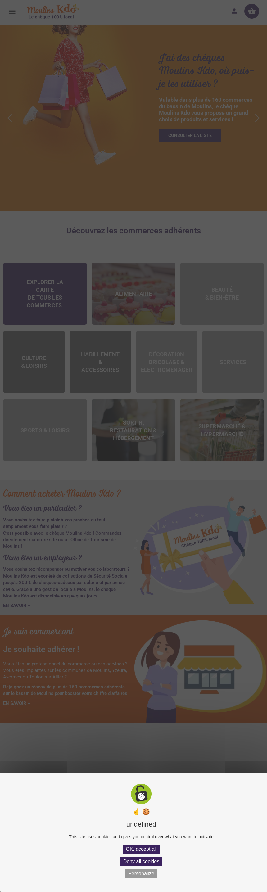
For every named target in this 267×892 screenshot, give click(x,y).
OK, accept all (141, 849)
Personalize (141, 873)
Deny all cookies (141, 861)
